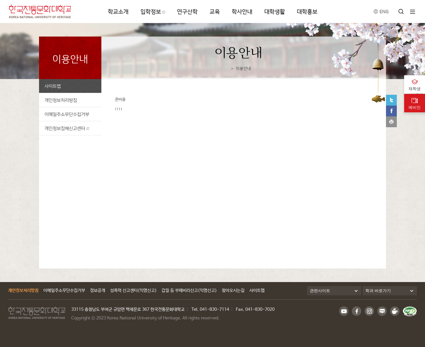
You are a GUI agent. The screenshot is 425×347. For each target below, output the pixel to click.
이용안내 (243, 68)
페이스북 (391, 111)
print (391, 121)
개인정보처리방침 (60, 100)
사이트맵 (52, 86)
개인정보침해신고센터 (64, 128)
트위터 (391, 100)
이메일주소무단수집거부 (66, 114)
